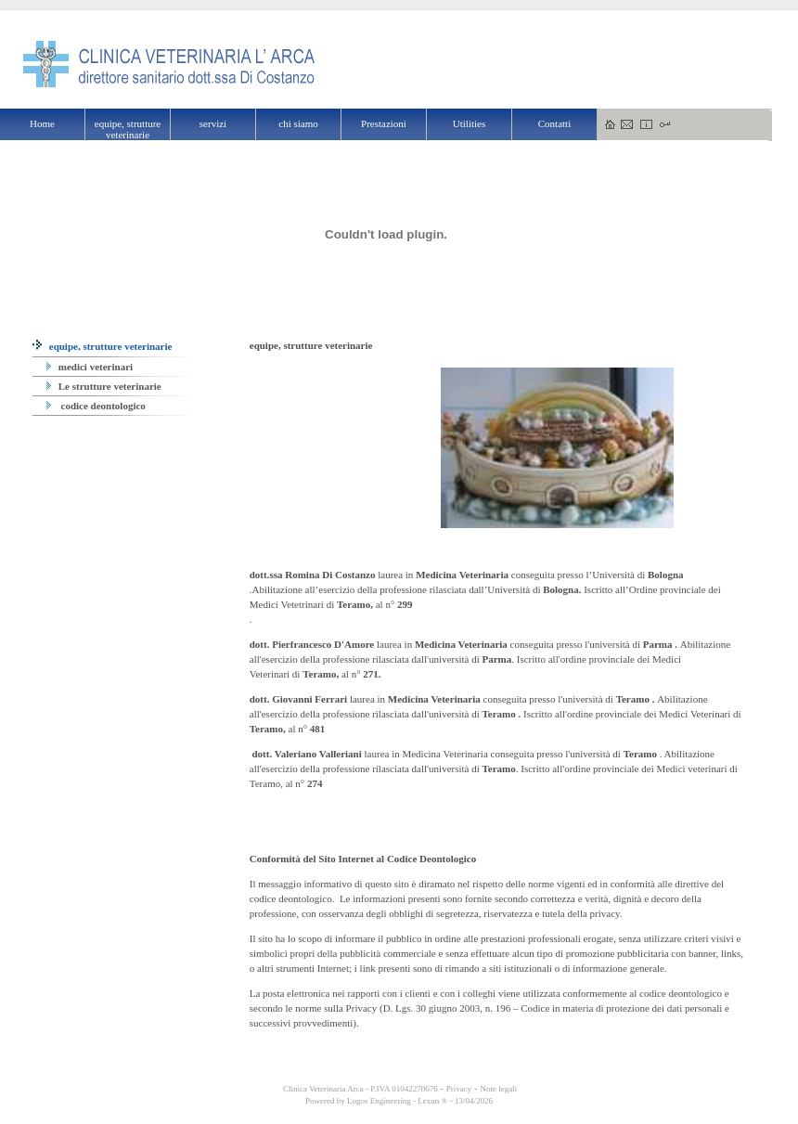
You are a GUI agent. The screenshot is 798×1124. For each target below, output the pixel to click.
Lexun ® (432, 1100)
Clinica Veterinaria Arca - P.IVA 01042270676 (359, 1088)
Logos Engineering (379, 1100)
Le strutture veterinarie (103, 386)
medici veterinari (89, 366)
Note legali (498, 1088)
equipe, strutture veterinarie (102, 346)
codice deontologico (96, 405)
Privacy (459, 1088)
